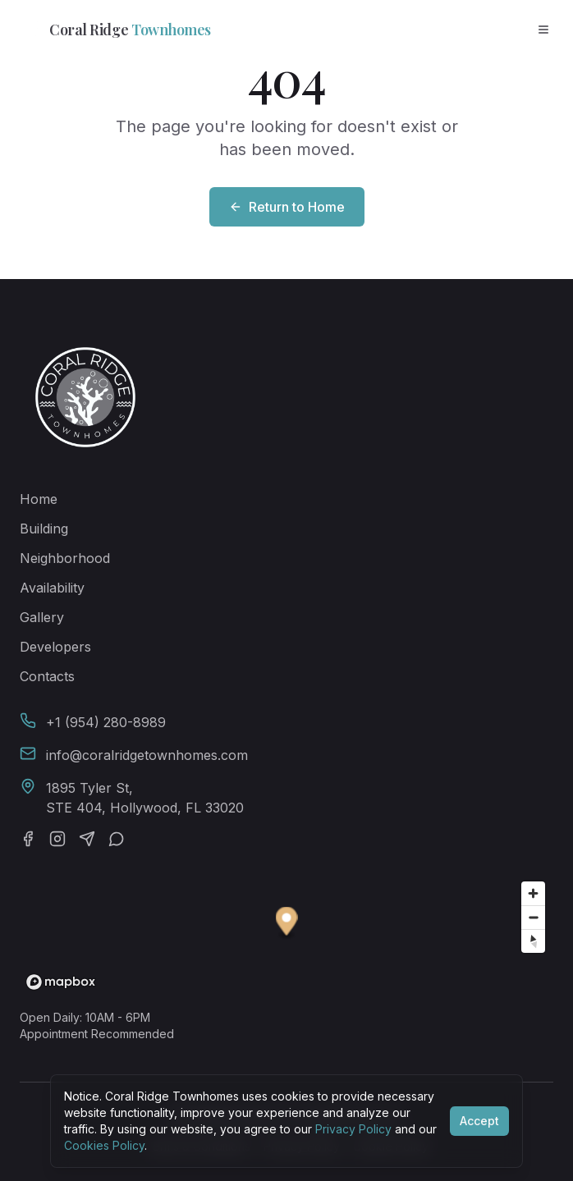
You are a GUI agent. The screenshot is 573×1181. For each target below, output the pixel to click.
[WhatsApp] (116, 839)
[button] (287, 924)
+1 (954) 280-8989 (106, 722)
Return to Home (287, 207)
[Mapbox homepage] (61, 982)
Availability (52, 587)
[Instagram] (57, 839)
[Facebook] (28, 839)
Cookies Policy (104, 1145)
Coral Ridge (112, 29)
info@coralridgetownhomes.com (147, 755)
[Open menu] (543, 29)
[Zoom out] (533, 917)
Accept (479, 1121)
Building (44, 528)
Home (38, 499)
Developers (55, 647)
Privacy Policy (353, 1129)
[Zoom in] (533, 893)
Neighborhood (65, 558)
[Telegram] (87, 839)
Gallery (42, 617)
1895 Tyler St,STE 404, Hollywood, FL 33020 (145, 798)
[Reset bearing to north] (533, 941)
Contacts (47, 676)
